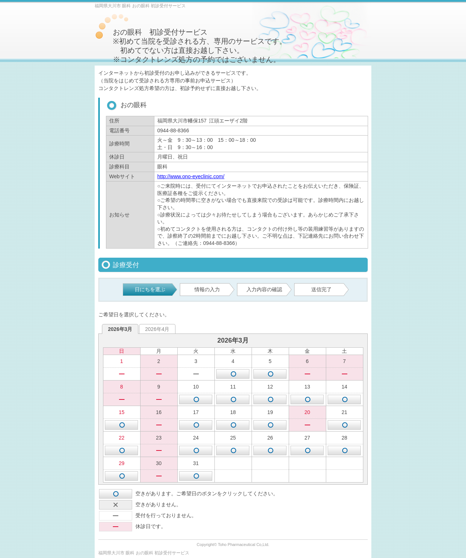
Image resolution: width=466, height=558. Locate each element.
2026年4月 (157, 329)
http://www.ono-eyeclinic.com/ (190, 176)
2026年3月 (120, 329)
